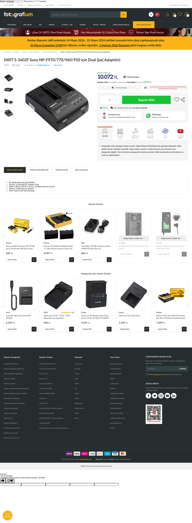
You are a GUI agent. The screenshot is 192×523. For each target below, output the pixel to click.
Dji (76, 391)
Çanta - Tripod (99, 25)
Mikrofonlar (8, 421)
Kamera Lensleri (9, 386)
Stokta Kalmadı (126, 254)
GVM (77, 416)
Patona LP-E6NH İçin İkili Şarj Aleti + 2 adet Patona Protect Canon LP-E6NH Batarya (58, 247)
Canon (83, 314)
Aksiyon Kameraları (11, 411)
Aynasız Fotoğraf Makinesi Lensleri (16, 391)
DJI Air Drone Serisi (11, 436)
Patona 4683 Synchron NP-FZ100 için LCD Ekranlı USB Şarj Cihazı (20, 247)
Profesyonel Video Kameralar (14, 406)
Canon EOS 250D (45, 391)
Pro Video (27, 25)
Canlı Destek (112, 117)
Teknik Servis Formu (117, 401)
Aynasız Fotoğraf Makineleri (14, 371)
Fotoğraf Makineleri (11, 366)
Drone (52, 25)
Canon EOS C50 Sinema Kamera (51, 411)
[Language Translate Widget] (11, 1)
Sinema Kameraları (10, 416)
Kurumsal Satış (115, 371)
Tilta (83, 243)
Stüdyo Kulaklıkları (10, 426)
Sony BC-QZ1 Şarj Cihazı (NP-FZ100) (18, 318)
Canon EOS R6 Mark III (47, 371)
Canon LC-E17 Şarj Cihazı (129, 317)
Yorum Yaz (58, 65)
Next (188, 237)
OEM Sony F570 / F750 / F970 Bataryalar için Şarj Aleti (57, 318)
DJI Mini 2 (43, 401)
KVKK (112, 431)
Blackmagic (79, 406)
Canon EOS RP (44, 426)
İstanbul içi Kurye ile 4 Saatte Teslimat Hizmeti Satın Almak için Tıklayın (168, 88)
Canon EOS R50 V (45, 386)
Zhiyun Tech (79, 411)
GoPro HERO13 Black (47, 396)
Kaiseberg (78, 366)
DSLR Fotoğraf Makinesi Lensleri (15, 396)
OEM (46, 314)
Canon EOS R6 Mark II (47, 366)
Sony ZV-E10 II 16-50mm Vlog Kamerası (53, 431)
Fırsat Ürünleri (7, 515)
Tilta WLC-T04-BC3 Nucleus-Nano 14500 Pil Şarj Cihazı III (95, 247)
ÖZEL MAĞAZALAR (143, 25)
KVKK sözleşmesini (156, 377)
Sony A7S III (43, 376)
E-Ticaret (88, 469)
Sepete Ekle (146, 100)
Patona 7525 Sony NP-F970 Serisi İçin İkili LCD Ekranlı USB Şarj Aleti (170, 318)
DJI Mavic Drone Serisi (12, 431)
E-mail (132, 117)
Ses (40, 25)
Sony (8, 314)
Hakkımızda (114, 386)
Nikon (77, 386)
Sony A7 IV (43, 381)
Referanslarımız (115, 376)
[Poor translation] (10, 483)
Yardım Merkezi (115, 411)
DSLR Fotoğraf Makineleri (13, 376)
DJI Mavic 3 (43, 406)
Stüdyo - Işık (67, 25)
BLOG (112, 381)
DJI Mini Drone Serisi (11, 441)
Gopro (77, 396)
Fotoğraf (11, 25)
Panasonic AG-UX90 (46, 416)
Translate (40, 1)
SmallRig (122, 243)
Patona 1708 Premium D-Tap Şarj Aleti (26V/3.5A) (170, 247)
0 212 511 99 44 (64, 5)
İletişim (20, 5)
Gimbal (83, 25)
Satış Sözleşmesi (116, 426)
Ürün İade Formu (116, 406)
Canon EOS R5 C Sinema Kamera (51, 421)
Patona (9, 243)
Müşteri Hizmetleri (34, 5)
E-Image (78, 371)
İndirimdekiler (9, 5)
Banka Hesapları (116, 366)
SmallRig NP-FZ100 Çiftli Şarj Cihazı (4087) (134, 247)
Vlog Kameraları (9, 381)
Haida (77, 401)
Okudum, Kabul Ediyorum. (164, 377)
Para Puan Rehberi (116, 416)
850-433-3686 (123, 117)
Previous (4, 237)
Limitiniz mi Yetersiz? (117, 421)
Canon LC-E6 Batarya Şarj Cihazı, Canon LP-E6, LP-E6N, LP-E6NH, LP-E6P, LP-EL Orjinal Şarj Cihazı (95, 318)
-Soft (82, 469)
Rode (76, 421)
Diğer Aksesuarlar (121, 25)
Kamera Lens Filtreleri (12, 401)
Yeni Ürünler (49, 5)
